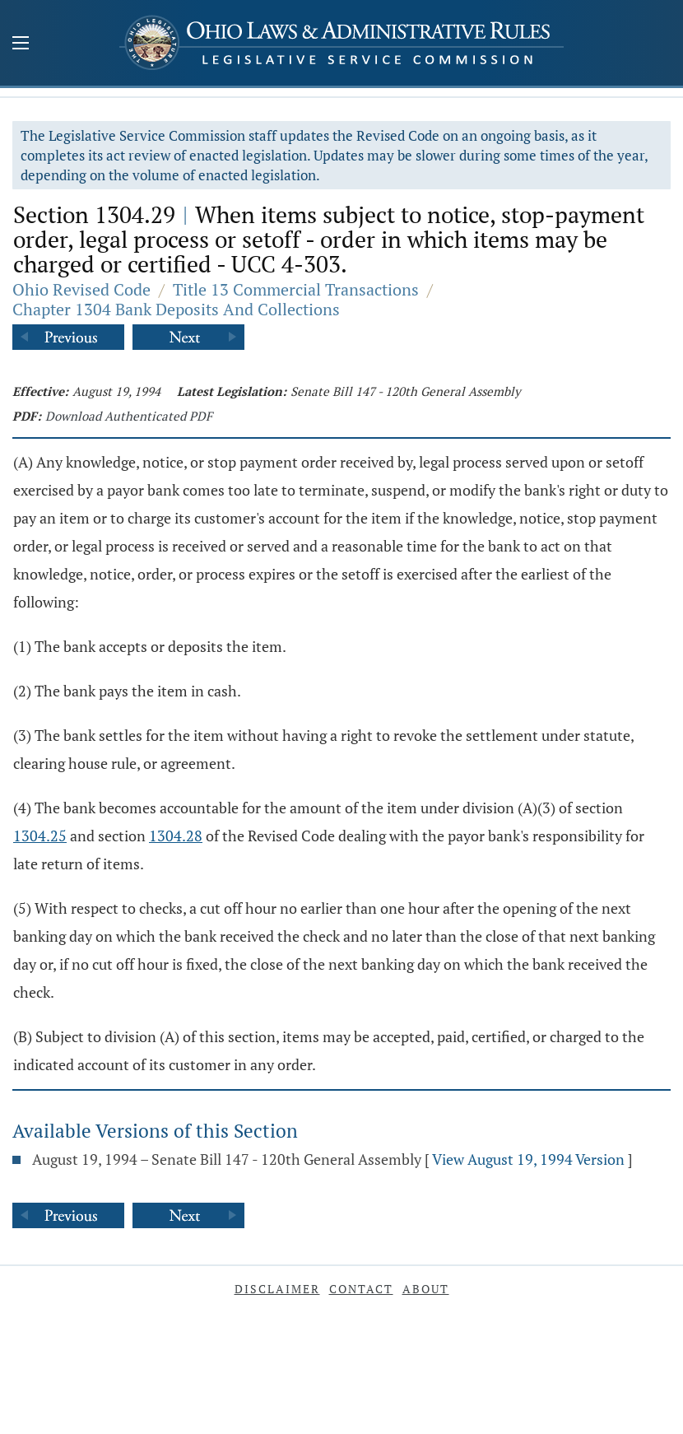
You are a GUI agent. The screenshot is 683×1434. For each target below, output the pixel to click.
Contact (361, 1289)
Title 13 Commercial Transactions (296, 289)
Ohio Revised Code (81, 289)
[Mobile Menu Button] (20, 44)
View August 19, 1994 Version (528, 1159)
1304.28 (175, 835)
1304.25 (40, 835)
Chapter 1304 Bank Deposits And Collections (176, 309)
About (425, 1289)
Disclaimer (277, 1289)
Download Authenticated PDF (128, 415)
